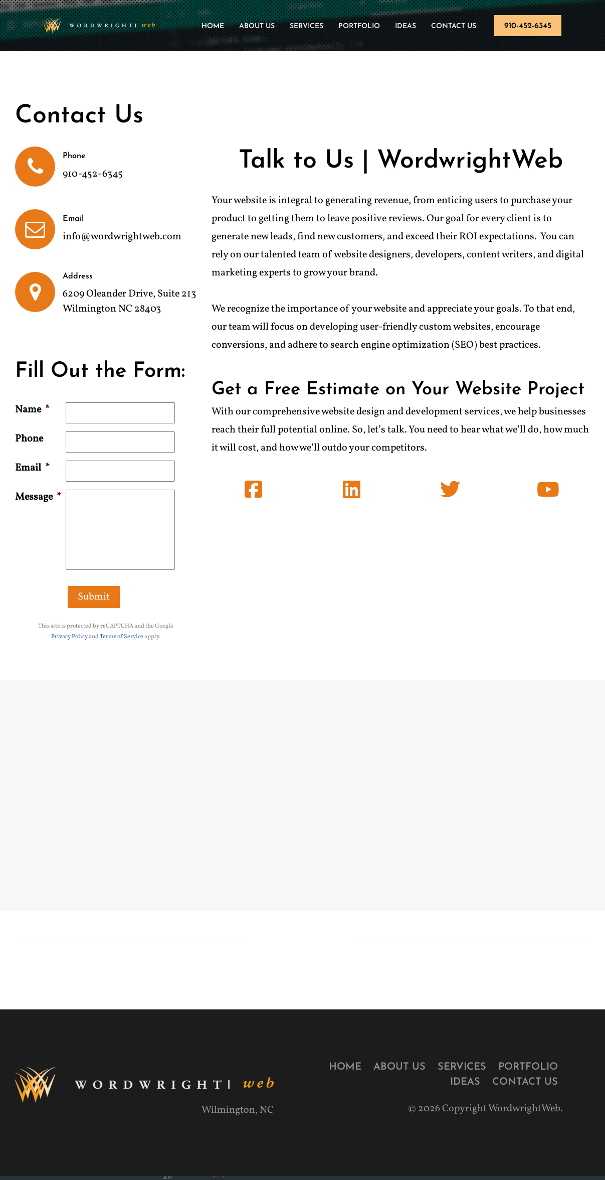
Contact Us (453, 26)
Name (32, 410)
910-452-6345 (527, 26)
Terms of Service (121, 637)
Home (212, 26)
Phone (29, 439)
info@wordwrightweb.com (122, 237)
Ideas (405, 26)
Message (38, 497)
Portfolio (359, 26)
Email (32, 468)
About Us (257, 26)
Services (306, 26)
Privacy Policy (69, 637)
